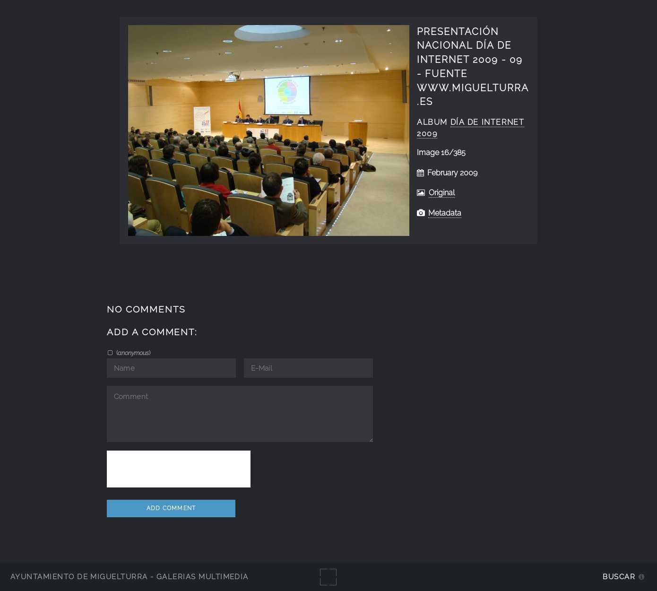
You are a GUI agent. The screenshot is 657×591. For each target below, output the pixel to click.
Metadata (444, 213)
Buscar (619, 577)
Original (442, 192)
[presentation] (179, 469)
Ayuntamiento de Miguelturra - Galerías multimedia (129, 577)
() (132, 352)
